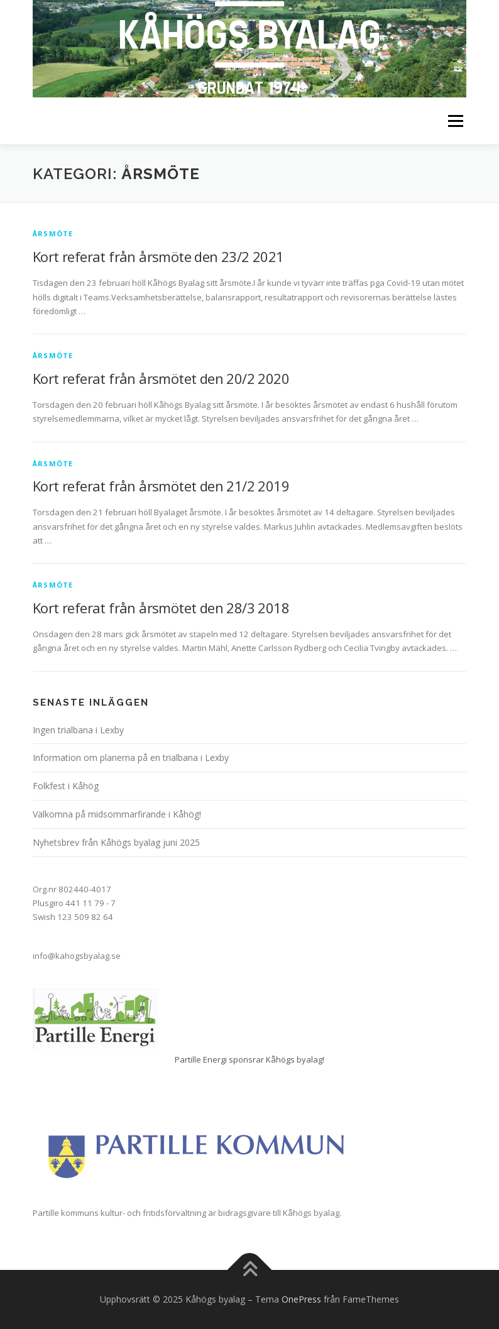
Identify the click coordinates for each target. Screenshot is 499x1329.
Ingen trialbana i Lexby (78, 730)
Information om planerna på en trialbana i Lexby (131, 757)
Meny (455, 120)
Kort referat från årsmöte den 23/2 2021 (158, 256)
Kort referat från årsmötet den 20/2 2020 (161, 378)
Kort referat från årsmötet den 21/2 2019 (161, 485)
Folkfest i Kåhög (66, 786)
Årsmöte (53, 233)
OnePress (301, 1299)
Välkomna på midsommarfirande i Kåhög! (117, 814)
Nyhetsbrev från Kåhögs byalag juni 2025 (116, 842)
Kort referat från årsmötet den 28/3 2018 (161, 607)
